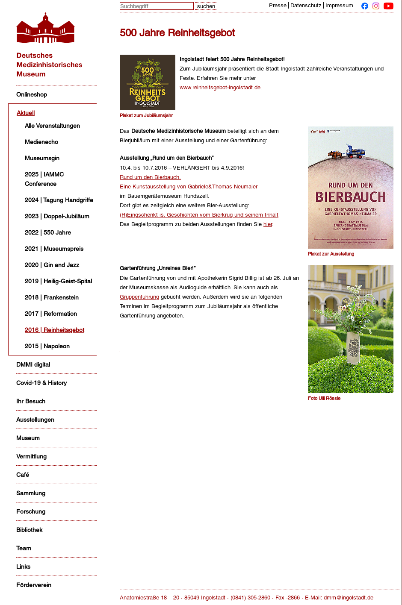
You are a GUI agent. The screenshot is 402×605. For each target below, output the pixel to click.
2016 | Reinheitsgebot (54, 329)
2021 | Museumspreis (54, 248)
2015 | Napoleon (47, 346)
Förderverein (33, 585)
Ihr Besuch (30, 401)
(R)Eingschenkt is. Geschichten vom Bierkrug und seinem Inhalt (199, 214)
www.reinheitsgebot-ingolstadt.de (220, 87)
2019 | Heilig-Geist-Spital (58, 281)
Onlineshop (31, 94)
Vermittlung (31, 456)
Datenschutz (306, 5)
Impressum (339, 5)
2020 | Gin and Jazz (52, 264)
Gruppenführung (139, 297)
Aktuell (26, 112)
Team (23, 548)
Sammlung (30, 493)
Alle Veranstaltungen (52, 125)
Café (22, 474)
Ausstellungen (35, 419)
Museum (28, 438)
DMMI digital (33, 364)
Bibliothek (29, 529)
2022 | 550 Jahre (48, 232)
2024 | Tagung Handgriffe (59, 200)
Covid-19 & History (41, 382)
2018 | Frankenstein (52, 297)
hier (267, 224)
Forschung (30, 511)
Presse (278, 5)
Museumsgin (42, 158)
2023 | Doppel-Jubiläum (57, 216)
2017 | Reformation (51, 313)
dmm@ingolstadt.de (348, 597)
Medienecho (41, 141)
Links (23, 566)
